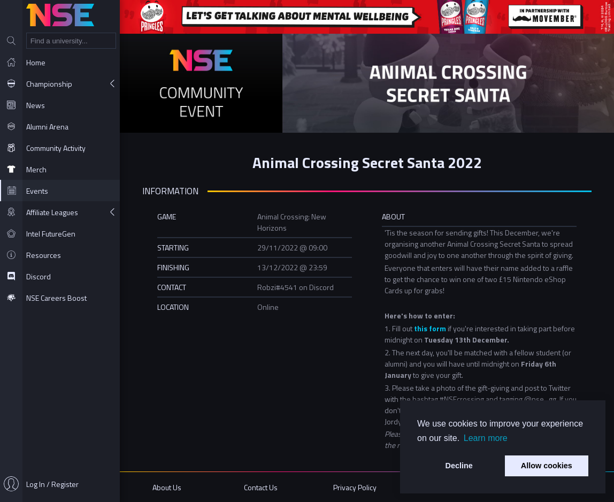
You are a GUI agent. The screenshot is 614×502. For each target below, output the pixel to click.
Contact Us (261, 487)
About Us (166, 487)
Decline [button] (459, 465)
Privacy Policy (355, 487)
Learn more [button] (486, 438)
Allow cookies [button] (546, 465)
